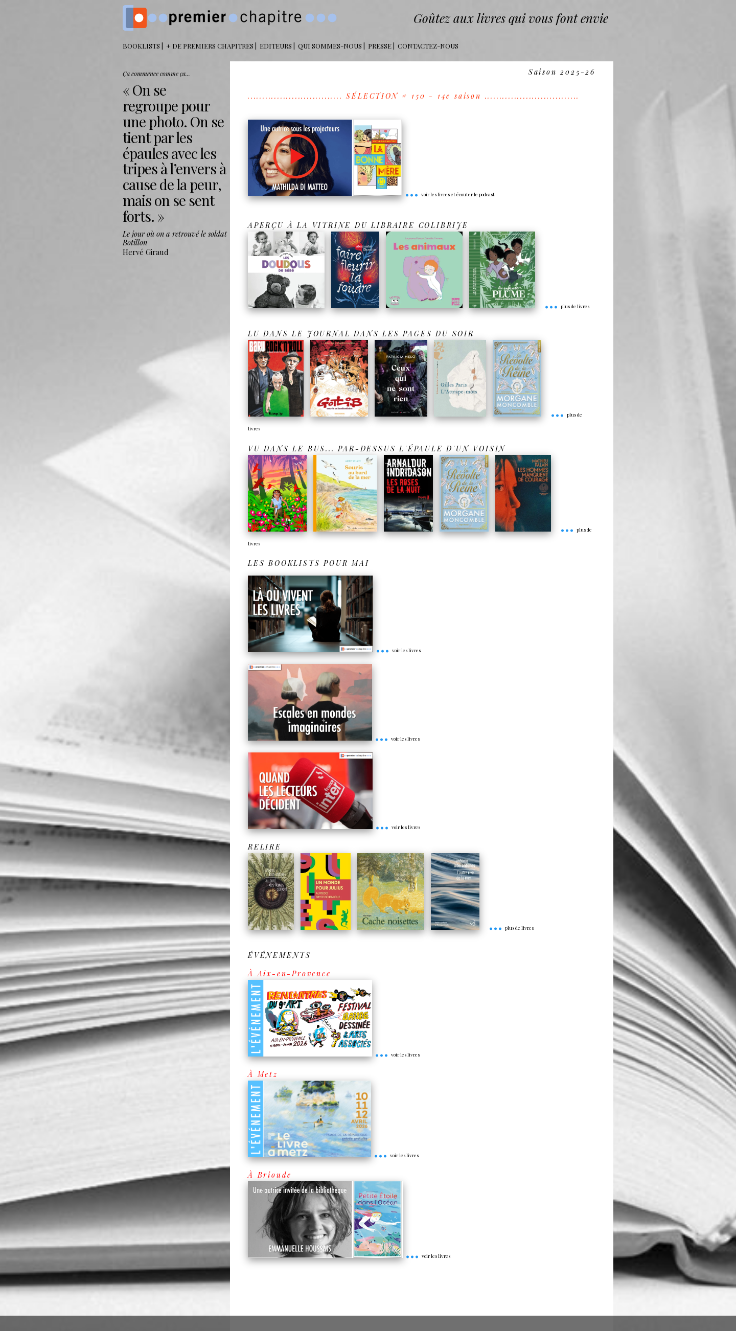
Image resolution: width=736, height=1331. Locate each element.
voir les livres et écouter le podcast (450, 194)
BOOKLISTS (141, 45)
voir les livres (398, 650)
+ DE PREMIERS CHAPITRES (210, 45)
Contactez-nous (428, 45)
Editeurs (276, 45)
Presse (380, 45)
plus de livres (566, 306)
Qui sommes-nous (330, 45)
